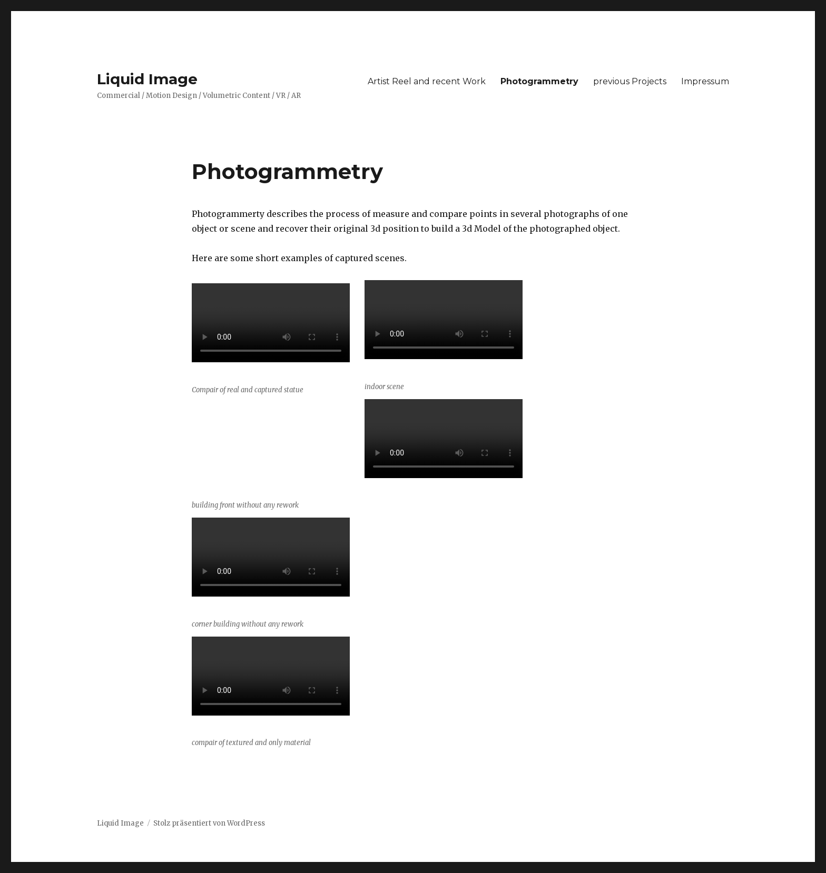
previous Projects (629, 81)
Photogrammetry (539, 81)
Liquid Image (147, 79)
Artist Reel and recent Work (427, 81)
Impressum (705, 81)
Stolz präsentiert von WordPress (209, 823)
